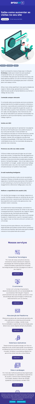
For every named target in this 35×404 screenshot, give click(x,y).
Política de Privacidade (17, 399)
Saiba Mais (18, 273)
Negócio (16, 65)
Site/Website (5, 19)
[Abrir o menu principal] (22, 2)
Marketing (3, 65)
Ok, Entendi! (12, 401)
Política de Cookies (21, 401)
